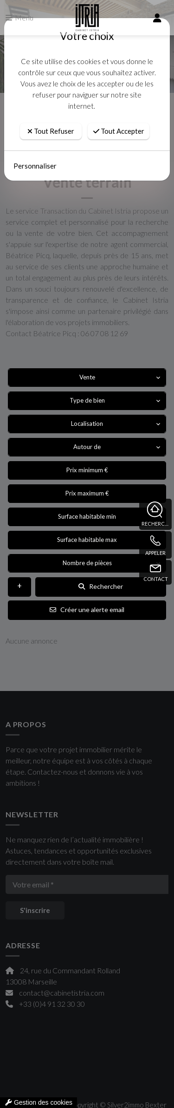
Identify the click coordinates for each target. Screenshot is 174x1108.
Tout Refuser (50, 131)
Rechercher (100, 586)
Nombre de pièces (87, 563)
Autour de (87, 446)
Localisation (87, 423)
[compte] (157, 17)
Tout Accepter (118, 131)
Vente (87, 377)
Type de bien (87, 400)
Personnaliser (35, 166)
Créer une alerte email (87, 609)
